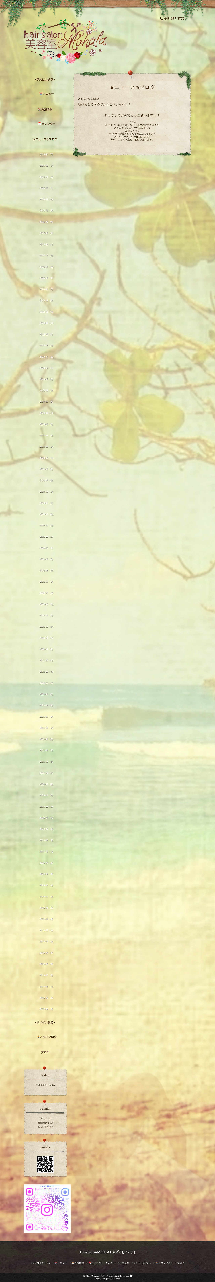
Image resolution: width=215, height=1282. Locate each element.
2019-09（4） (47, 953)
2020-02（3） (47, 896)
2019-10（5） (47, 941)
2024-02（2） (47, 379)
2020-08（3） (47, 840)
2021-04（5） (47, 750)
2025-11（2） (47, 199)
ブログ (45, 1052)
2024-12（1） (47, 312)
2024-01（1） (47, 390)
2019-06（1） (47, 986)
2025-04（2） (47, 267)
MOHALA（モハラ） (99, 1276)
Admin (117, 1279)
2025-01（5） (47, 300)
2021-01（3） (47, 784)
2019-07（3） (47, 975)
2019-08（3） (47, 964)
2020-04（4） (47, 874)
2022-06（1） (47, 593)
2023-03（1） (47, 491)
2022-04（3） (47, 615)
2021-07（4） (47, 716)
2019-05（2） (47, 997)
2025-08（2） (47, 233)
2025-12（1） (47, 188)
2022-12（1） (47, 525)
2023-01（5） (47, 514)
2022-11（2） (47, 536)
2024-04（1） (47, 368)
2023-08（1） (47, 446)
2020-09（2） (47, 829)
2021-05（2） (47, 739)
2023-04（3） (47, 480)
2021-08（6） (47, 705)
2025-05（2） (47, 255)
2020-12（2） (47, 795)
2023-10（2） (47, 424)
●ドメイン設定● (45, 1022)
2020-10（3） (47, 818)
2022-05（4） (47, 604)
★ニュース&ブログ (45, 139)
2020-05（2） (47, 863)
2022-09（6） (47, 559)
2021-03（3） (47, 761)
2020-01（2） (47, 908)
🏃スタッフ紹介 (47, 1036)
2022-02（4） (47, 638)
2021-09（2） (47, 694)
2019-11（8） (47, 930)
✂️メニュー (46, 93)
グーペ (109, 1279)
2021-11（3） (47, 671)
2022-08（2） (47, 570)
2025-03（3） (47, 278)
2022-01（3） (47, 649)
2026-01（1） (47, 177)
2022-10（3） (47, 548)
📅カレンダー (46, 123)
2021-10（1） (47, 683)
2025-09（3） (47, 222)
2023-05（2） (47, 469)
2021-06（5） (47, 728)
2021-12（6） (47, 660)
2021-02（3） (47, 773)
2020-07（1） (47, 851)
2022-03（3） (47, 626)
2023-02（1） (47, 503)
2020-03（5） (47, 885)
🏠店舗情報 (45, 109)
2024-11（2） (47, 323)
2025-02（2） (47, 289)
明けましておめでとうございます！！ (104, 104)
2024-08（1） (47, 345)
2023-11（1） (47, 413)
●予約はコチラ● (45, 79)
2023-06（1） (47, 458)
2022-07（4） (47, 581)
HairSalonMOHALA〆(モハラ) (107, 1252)
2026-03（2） (47, 154)
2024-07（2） (47, 356)
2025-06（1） (47, 244)
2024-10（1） (47, 334)
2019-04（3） (47, 1009)
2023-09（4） (47, 435)
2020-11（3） (47, 806)
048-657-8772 (172, 18)
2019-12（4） (47, 919)
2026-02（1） (47, 165)
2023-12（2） (47, 401)
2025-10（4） (47, 210)
